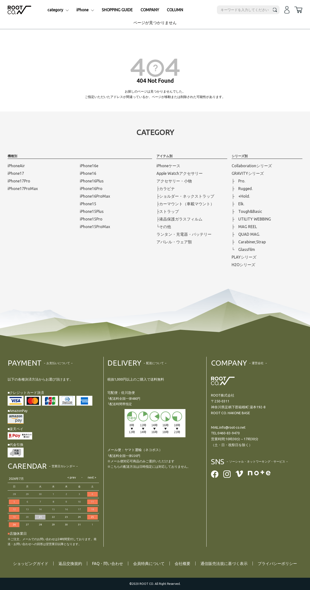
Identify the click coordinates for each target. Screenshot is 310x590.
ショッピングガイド (30, 563)
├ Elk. (238, 204)
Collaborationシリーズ (252, 166)
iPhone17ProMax (23, 189)
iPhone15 (88, 204)
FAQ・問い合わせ (107, 563)
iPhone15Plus (92, 211)
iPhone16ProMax (95, 196)
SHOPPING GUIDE (117, 10)
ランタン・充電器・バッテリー (183, 234)
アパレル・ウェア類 (174, 242)
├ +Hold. (241, 196)
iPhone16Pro (91, 189)
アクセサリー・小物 (174, 181)
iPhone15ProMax (95, 227)
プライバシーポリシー (277, 563)
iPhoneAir (16, 166)
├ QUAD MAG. (246, 234)
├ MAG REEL (244, 227)
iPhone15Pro (91, 219)
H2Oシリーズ (243, 265)
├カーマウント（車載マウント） (185, 204)
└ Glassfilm (243, 249)
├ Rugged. (242, 189)
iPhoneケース (168, 166)
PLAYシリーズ (244, 257)
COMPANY (150, 10)
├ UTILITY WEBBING (251, 219)
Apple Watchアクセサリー (179, 173)
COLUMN (175, 10)
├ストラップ (167, 211)
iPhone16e (89, 166)
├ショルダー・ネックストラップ (185, 196)
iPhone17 (16, 173)
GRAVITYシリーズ (248, 173)
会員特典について (149, 563)
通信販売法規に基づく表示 (224, 563)
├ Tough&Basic (247, 211)
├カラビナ (165, 189)
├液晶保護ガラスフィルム (179, 219)
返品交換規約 (70, 563)
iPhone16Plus (92, 181)
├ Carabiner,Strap (249, 242)
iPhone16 (88, 173)
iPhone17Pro (19, 181)
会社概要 (182, 563)
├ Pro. (238, 181)
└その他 (163, 227)
